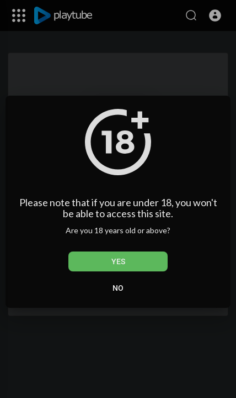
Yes (118, 261)
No (118, 288)
